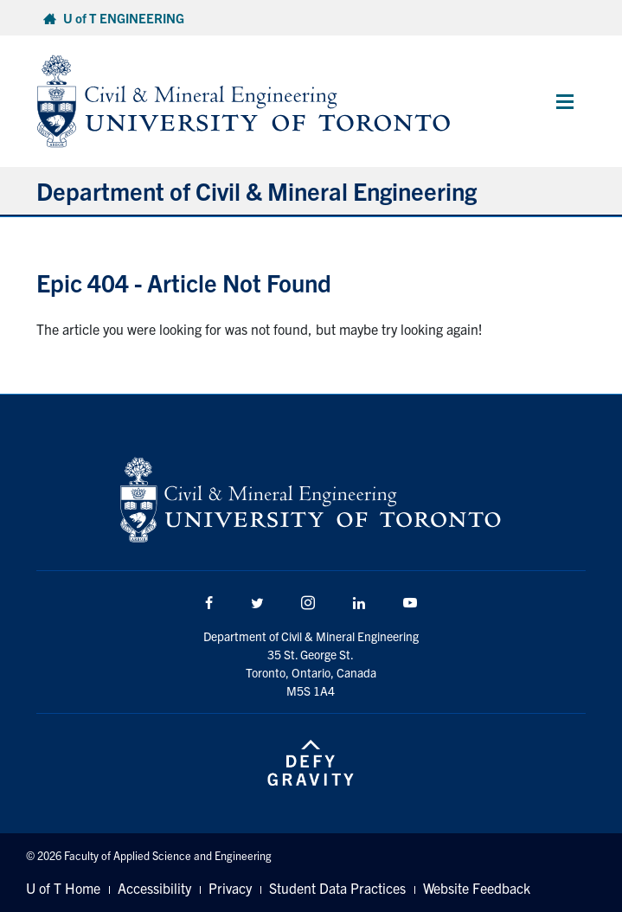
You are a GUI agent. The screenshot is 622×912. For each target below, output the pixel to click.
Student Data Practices (337, 887)
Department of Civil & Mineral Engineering (256, 190)
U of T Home (63, 887)
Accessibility (154, 887)
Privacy (230, 887)
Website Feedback (476, 887)
